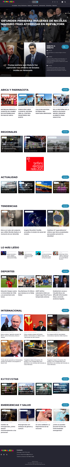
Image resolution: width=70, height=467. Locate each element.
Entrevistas (48, 5)
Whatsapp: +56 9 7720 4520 (23, 452)
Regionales (27, 137)
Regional (30, 5)
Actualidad (14, 5)
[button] (29, 41)
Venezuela (39, 182)
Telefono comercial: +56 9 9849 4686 (25, 456)
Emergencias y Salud (29, 211)
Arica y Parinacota (22, 5)
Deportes (54, 5)
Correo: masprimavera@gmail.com (25, 454)
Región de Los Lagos (52, 137)
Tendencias (35, 5)
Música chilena (22, 384)
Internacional (42, 5)
